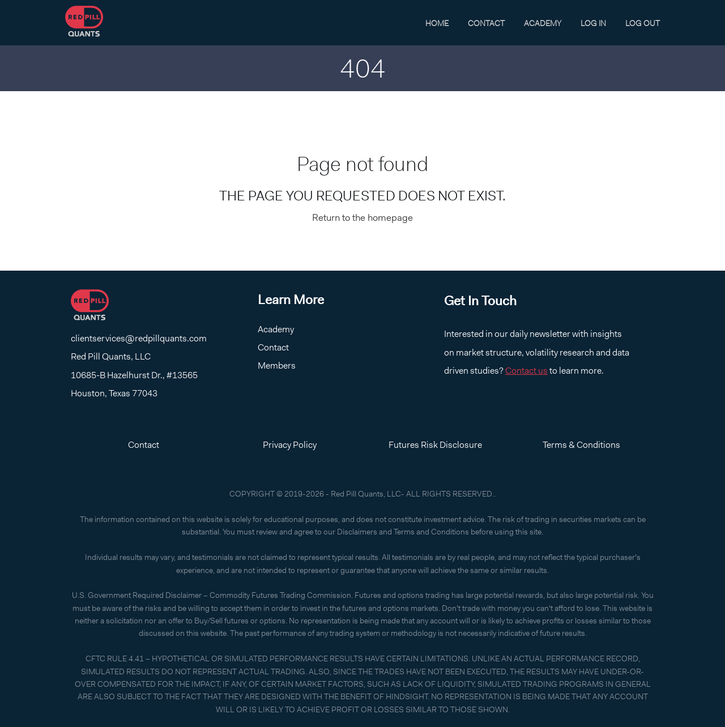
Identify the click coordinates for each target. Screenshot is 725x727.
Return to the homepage (362, 217)
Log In (593, 23)
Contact (486, 23)
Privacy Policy (290, 445)
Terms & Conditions (581, 445)
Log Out (642, 23)
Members (277, 365)
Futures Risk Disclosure (435, 445)
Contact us (526, 371)
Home (437, 23)
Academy (542, 23)
